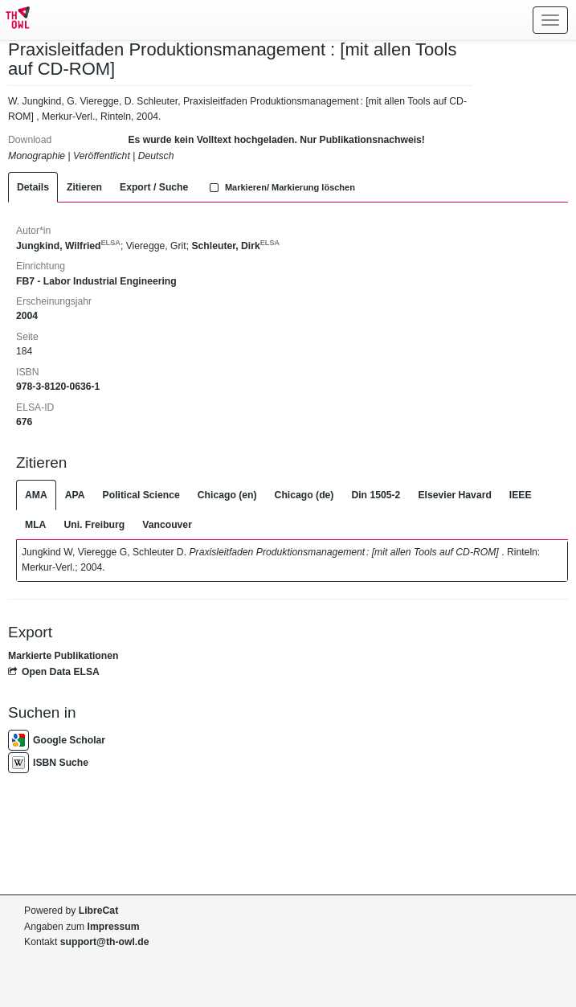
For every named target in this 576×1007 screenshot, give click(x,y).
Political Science (141, 495)
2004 (27, 315)
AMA (36, 495)
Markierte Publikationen (63, 655)
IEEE (520, 495)
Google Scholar (56, 740)
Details (33, 187)
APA (75, 495)
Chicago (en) (227, 495)
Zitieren (84, 187)
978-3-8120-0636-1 (58, 386)
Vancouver (167, 524)
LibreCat (98, 910)
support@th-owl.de (104, 942)
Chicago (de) (304, 495)
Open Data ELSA (54, 671)
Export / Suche (154, 187)
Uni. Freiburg (94, 524)
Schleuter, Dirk (235, 246)
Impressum (114, 926)
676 (24, 422)
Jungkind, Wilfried (68, 246)
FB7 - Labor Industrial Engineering (96, 281)
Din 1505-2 (375, 495)
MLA (35, 524)
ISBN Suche (48, 762)
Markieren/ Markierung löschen (280, 187)
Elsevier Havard (454, 495)
